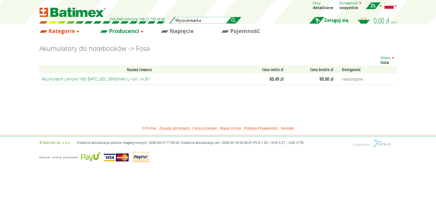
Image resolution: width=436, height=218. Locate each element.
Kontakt (287, 128)
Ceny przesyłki (205, 128)
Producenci (124, 31)
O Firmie (149, 128)
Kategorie (61, 31)
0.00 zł (385, 20)
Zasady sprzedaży (174, 128)
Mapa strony (230, 128)
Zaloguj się (336, 20)
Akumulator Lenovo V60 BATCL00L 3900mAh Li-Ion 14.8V (96, 79)
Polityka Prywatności (261, 128)
